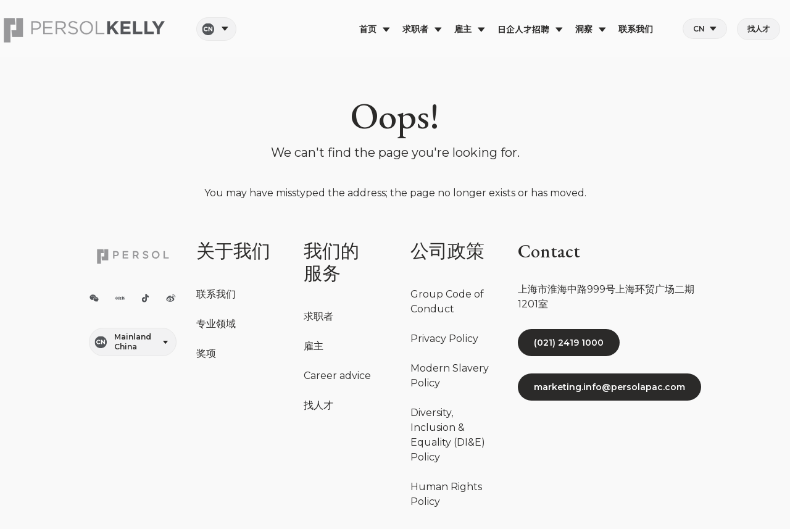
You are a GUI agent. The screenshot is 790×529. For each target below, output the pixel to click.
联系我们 (216, 294)
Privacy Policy (444, 338)
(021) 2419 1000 (569, 342)
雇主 (313, 346)
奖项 (206, 353)
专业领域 (216, 324)
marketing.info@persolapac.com (609, 387)
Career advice (337, 375)
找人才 (758, 28)
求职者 (318, 316)
